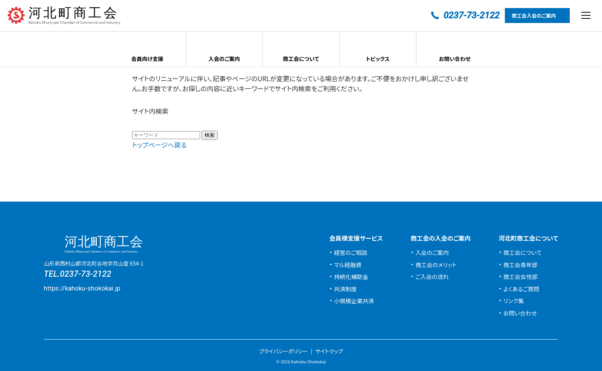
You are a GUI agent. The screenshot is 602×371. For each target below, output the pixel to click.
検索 (210, 135)
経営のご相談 (350, 252)
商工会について (301, 58)
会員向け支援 (147, 58)
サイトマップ (329, 351)
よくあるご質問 (521, 289)
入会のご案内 (224, 58)
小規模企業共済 (354, 301)
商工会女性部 (520, 277)
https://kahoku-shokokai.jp (82, 288)
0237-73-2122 (85, 274)
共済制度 (345, 289)
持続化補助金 (351, 277)
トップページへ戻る (159, 144)
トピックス (378, 58)
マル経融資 (348, 265)
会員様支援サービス (356, 238)
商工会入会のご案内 (534, 15)
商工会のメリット (435, 265)
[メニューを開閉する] (585, 15)
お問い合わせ (455, 58)
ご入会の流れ (432, 277)
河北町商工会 (74, 16)
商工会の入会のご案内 (440, 238)
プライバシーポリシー (283, 351)
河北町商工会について (528, 238)
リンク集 (513, 301)
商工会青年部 (520, 265)
